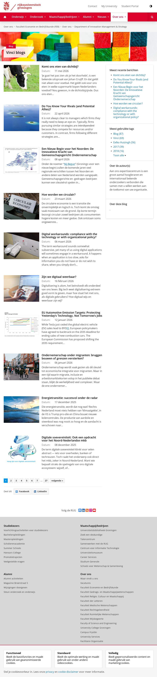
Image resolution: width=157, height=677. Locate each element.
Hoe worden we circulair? (58, 194)
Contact (92, 6)
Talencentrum (87, 539)
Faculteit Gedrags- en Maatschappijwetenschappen (107, 591)
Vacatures (85, 583)
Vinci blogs (15, 52)
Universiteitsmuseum (91, 552)
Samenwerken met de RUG (94, 543)
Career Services (88, 557)
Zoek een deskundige (91, 534)
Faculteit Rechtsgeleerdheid (94, 609)
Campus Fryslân (88, 632)
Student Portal (129, 6)
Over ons (8, 26)
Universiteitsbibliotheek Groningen (98, 530)
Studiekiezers (11, 525)
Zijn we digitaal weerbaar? (59, 277)
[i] (68, 328)
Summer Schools (12, 548)
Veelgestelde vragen (14, 561)
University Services (90, 636)
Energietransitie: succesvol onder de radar (70, 398)
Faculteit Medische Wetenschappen (98, 605)
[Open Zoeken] (152, 16)
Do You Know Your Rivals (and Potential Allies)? (68, 107)
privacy (50, 671)
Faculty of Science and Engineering (98, 623)
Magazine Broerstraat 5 (16, 583)
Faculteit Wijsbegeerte (91, 618)
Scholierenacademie (14, 543)
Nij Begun (69, 164)
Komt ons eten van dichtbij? (60, 66)
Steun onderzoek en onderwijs (19, 591)
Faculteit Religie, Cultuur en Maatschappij (102, 596)
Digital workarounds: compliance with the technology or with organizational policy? (69, 235)
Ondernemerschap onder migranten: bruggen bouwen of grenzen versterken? (72, 356)
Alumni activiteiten (13, 578)
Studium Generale (89, 561)
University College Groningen (95, 627)
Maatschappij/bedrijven (94, 525)
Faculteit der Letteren (91, 600)
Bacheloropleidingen (14, 534)
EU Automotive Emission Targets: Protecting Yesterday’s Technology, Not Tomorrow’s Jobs (72, 314)
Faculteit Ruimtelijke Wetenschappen (99, 614)
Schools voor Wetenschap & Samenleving (101, 566)
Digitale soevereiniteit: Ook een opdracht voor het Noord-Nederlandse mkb (69, 438)
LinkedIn (40, 491)
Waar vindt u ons (89, 578)
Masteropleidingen (13, 539)
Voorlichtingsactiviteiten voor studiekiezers (26, 530)
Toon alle (118, 155)
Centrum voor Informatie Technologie (99, 548)
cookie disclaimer (68, 671)
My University (109, 6)
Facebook (22, 491)
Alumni (8, 574)
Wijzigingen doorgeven (15, 587)
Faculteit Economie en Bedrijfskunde (99, 587)
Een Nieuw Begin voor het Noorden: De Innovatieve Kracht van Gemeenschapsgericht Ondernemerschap (69, 152)
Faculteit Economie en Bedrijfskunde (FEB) (37, 26)
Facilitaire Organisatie (91, 641)
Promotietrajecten (13, 557)
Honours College (12, 552)
